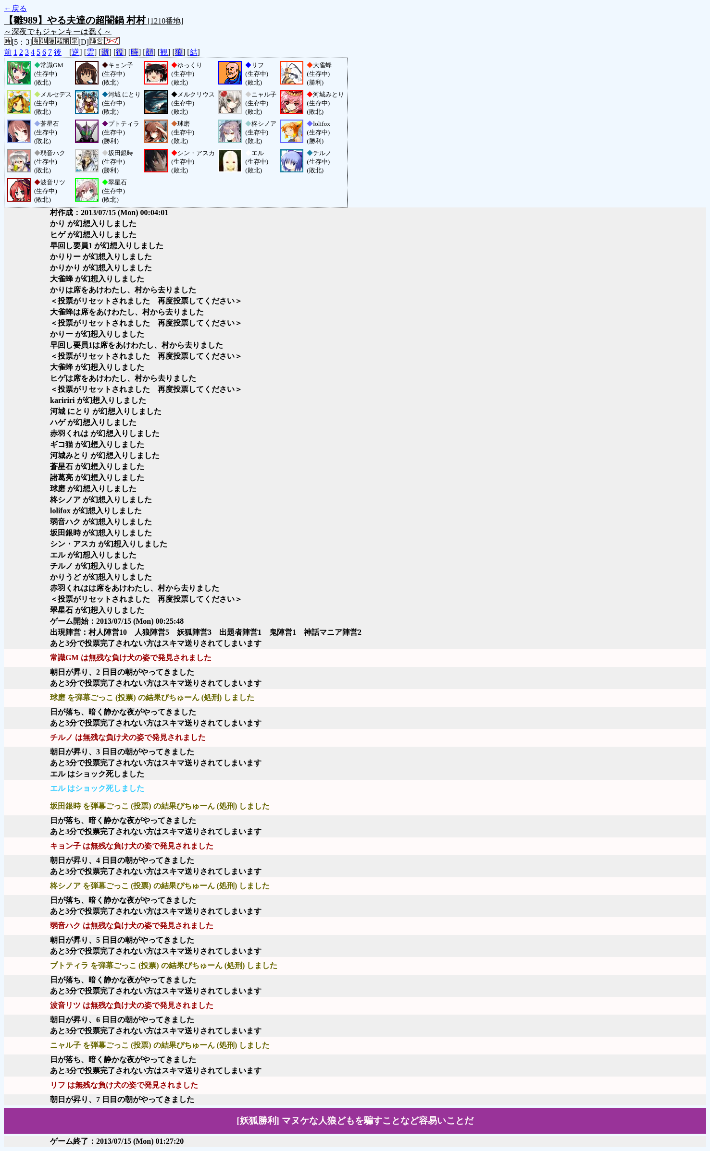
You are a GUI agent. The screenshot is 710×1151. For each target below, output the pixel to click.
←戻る (15, 8)
